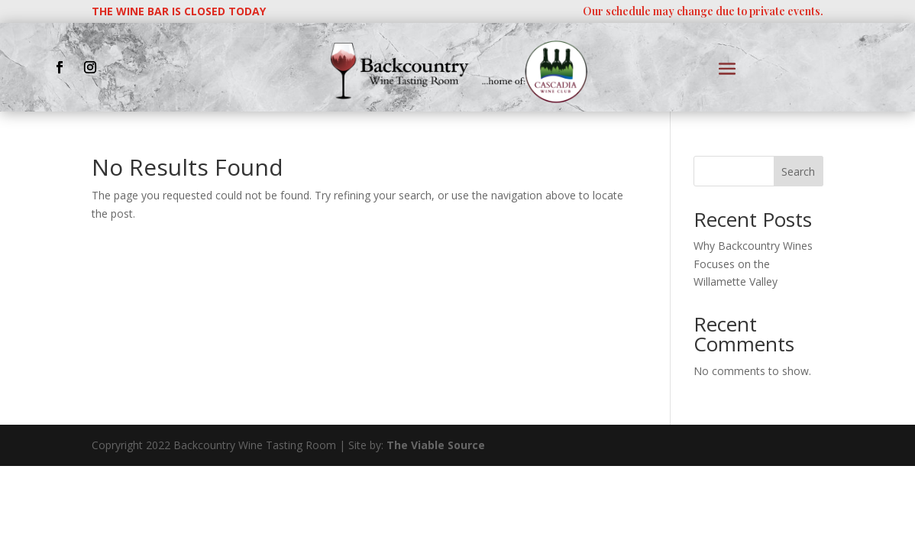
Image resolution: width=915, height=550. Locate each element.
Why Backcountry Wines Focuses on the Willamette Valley (753, 264)
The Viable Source (435, 445)
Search (798, 171)
